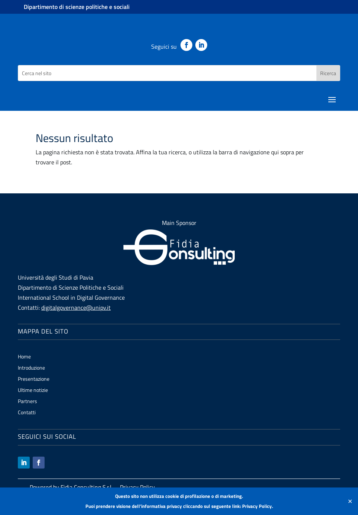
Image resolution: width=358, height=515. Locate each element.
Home (24, 357)
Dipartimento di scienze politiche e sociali (77, 6)
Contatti (27, 413)
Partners (27, 402)
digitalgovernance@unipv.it (76, 307)
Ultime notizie (33, 390)
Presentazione (33, 379)
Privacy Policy (257, 506)
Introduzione (31, 368)
